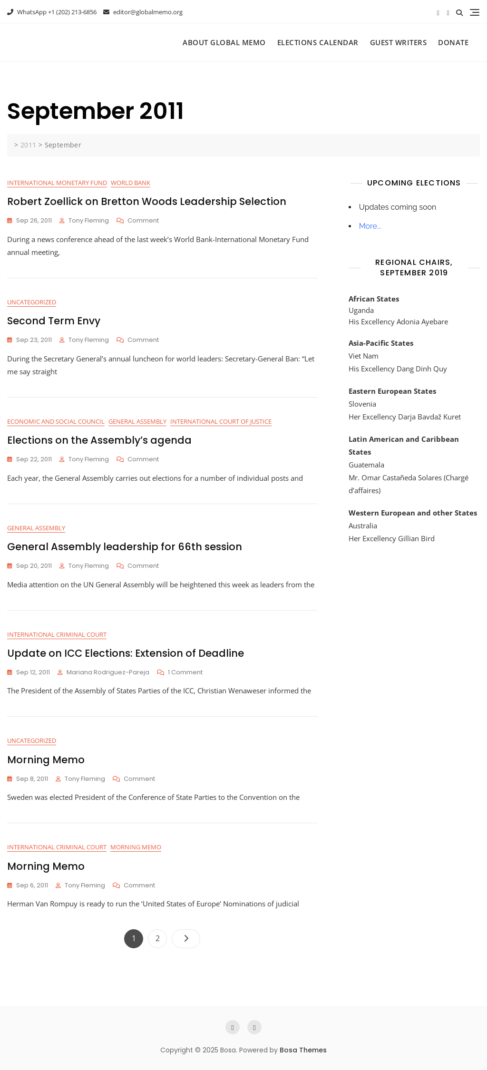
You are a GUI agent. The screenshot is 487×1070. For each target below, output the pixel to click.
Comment (143, 221)
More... (370, 226)
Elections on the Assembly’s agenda (99, 440)
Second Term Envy (53, 321)
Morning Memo (46, 760)
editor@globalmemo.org (143, 12)
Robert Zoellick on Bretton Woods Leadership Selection (146, 201)
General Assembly (137, 421)
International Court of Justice (221, 421)
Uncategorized (31, 302)
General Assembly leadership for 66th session (124, 547)
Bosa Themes (303, 1050)
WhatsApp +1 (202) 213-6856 (52, 12)
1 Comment (185, 673)
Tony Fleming (88, 220)
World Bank (130, 182)
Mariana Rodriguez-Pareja (108, 672)
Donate (453, 42)
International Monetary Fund (57, 182)
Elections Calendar (318, 42)
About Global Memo (224, 42)
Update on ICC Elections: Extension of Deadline (125, 653)
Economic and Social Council (56, 421)
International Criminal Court (57, 634)
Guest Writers (398, 42)
